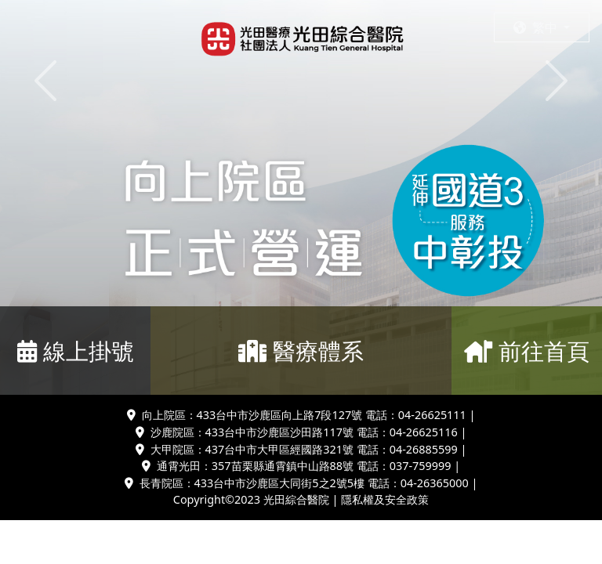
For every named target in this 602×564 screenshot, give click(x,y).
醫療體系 (301, 350)
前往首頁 (526, 350)
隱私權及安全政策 (385, 499)
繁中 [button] (536, 27)
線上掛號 (75, 350)
